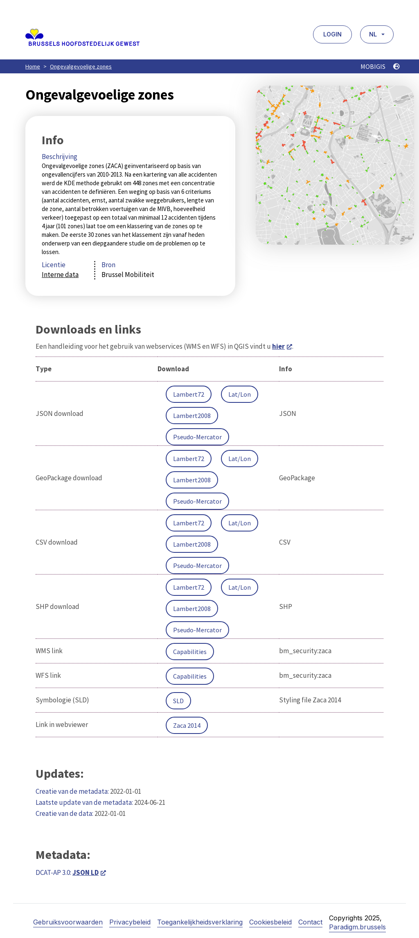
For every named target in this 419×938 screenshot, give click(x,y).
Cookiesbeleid (270, 922)
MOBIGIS (380, 66)
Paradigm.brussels (357, 927)
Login (332, 34)
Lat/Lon (239, 394)
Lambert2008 (192, 415)
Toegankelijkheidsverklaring (200, 922)
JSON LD (85, 872)
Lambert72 (188, 394)
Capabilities (190, 651)
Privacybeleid (130, 922)
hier (278, 346)
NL (373, 34)
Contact (310, 922)
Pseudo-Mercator (197, 437)
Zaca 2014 (186, 725)
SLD (178, 701)
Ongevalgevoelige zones (81, 66)
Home (32, 66)
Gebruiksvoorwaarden (68, 922)
